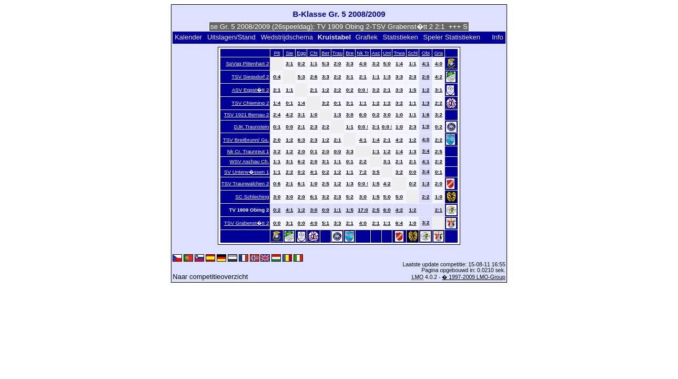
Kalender (188, 37)
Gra (438, 53)
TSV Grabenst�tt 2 (246, 223)
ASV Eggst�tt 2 (250, 90)
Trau (337, 53)
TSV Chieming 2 (250, 103)
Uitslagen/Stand (231, 37)
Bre (349, 53)
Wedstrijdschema (287, 37)
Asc (376, 53)
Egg (301, 53)
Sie (289, 53)
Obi (426, 53)
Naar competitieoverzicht (210, 277)
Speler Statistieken (451, 37)
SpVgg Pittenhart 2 (247, 63)
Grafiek (367, 37)
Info (497, 37)
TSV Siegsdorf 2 (250, 76)
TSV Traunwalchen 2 (245, 183)
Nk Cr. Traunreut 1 (248, 151)
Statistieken (400, 37)
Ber (325, 53)
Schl (413, 53)
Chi (314, 53)
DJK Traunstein (251, 126)
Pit (277, 53)
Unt (387, 53)
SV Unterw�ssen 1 (246, 172)
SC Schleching (252, 197)
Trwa (398, 53)
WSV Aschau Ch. (249, 161)
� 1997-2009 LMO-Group (473, 277)
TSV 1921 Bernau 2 (246, 114)
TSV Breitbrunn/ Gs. (246, 140)
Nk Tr (363, 53)
